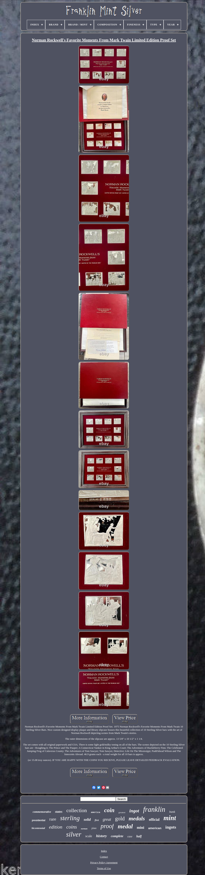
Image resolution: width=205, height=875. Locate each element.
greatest (122, 812)
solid (87, 820)
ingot (134, 810)
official (154, 820)
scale (88, 836)
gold (120, 819)
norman (84, 829)
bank (172, 811)
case (129, 836)
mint (170, 818)
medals (137, 818)
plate (93, 828)
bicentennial (38, 828)
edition (55, 827)
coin (109, 810)
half (139, 836)
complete (117, 836)
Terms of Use (104, 868)
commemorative (42, 811)
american (154, 828)
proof (107, 826)
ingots (170, 827)
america (95, 812)
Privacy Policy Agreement (104, 862)
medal (125, 826)
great (107, 819)
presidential (38, 820)
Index (104, 850)
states (58, 811)
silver (73, 834)
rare (52, 819)
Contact (104, 856)
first (97, 820)
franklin (154, 809)
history (101, 836)
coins (71, 827)
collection (76, 810)
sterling (70, 818)
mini (140, 827)
